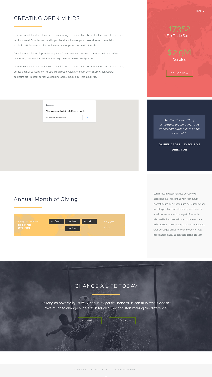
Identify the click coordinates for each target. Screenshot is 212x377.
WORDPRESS (132, 369)
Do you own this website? (56, 118)
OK (87, 117)
